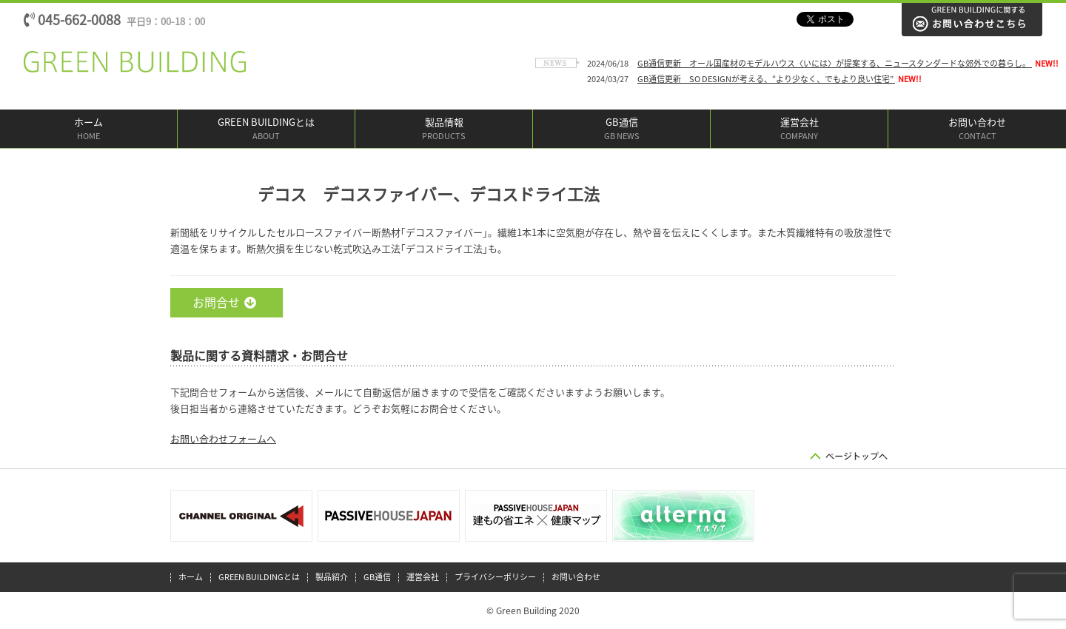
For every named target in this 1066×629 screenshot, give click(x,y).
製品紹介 (331, 577)
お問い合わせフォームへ (223, 439)
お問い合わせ (977, 130)
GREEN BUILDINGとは (266, 130)
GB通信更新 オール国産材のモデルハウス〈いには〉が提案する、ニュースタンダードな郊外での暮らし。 (834, 63)
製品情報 (443, 130)
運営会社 (799, 130)
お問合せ (224, 303)
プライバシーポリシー (495, 577)
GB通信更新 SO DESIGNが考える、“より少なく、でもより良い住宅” (766, 79)
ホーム (88, 130)
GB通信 (621, 130)
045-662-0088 (114, 20)
